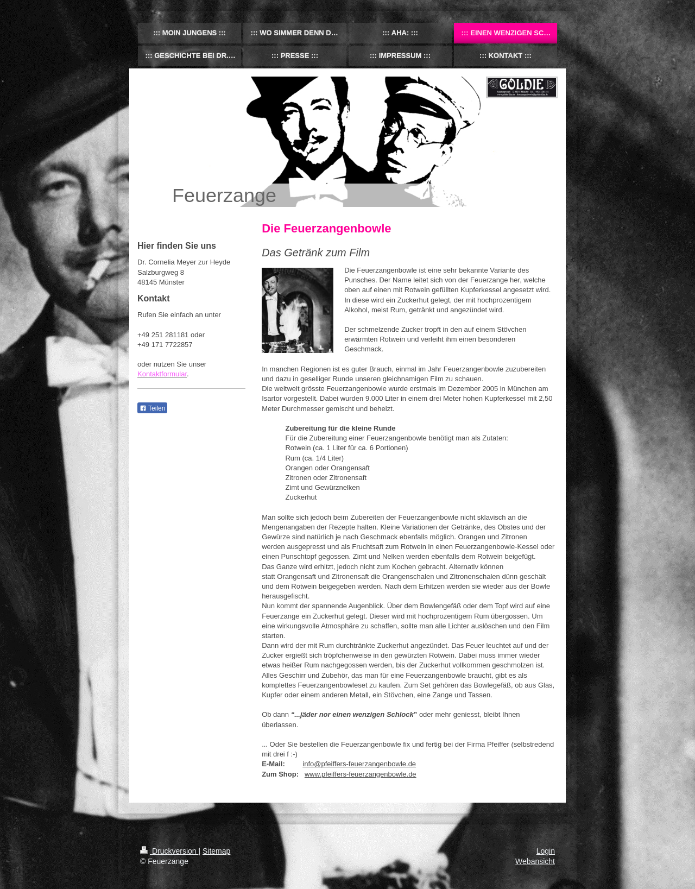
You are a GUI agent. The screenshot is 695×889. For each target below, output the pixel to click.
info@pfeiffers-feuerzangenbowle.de (359, 764)
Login (545, 851)
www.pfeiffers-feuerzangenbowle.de (360, 774)
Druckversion (169, 851)
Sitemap (216, 851)
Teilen (152, 408)
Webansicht (535, 861)
